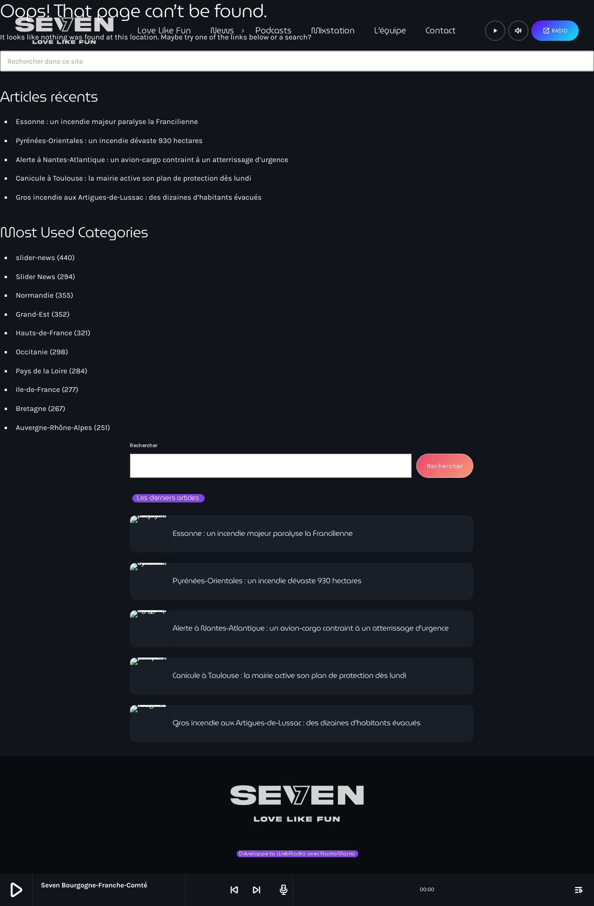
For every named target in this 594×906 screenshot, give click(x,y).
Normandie (34, 295)
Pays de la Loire (41, 371)
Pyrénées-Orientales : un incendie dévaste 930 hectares (109, 141)
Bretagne (31, 408)
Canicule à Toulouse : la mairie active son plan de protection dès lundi (134, 178)
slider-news (35, 258)
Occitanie (32, 352)
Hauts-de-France (44, 333)
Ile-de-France (38, 389)
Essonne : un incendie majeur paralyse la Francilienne (107, 121)
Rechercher (143, 445)
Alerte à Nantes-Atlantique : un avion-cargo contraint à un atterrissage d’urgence (152, 160)
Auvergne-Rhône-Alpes (54, 428)
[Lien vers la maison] (64, 30)
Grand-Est (33, 314)
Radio (555, 30)
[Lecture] (495, 30)
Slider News (35, 277)
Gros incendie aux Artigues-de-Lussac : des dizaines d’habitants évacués (139, 197)
